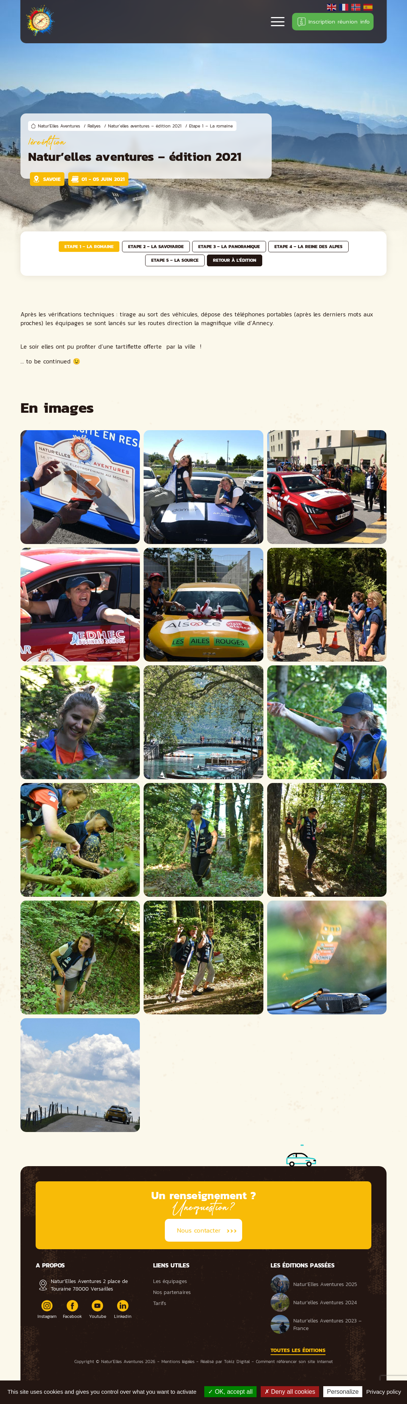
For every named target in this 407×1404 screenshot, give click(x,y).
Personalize (343, 1391)
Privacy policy (383, 1391)
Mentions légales (177, 1361)
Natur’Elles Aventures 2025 (314, 1284)
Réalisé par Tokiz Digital (225, 1361)
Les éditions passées (303, 1265)
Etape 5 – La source (175, 260)
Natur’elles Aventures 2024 (314, 1302)
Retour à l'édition (234, 260)
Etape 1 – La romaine (89, 246)
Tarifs (159, 1303)
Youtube (97, 1309)
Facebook (72, 1309)
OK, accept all (230, 1391)
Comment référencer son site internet (294, 1361)
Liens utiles (171, 1265)
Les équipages (170, 1281)
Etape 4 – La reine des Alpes (308, 246)
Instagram (47, 1309)
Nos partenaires (172, 1292)
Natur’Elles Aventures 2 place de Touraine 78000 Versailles (89, 1284)
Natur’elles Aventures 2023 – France (316, 1324)
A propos (50, 1265)
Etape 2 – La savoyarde (156, 246)
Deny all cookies (290, 1391)
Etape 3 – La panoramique (229, 246)
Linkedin (122, 1309)
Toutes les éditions (298, 1350)
